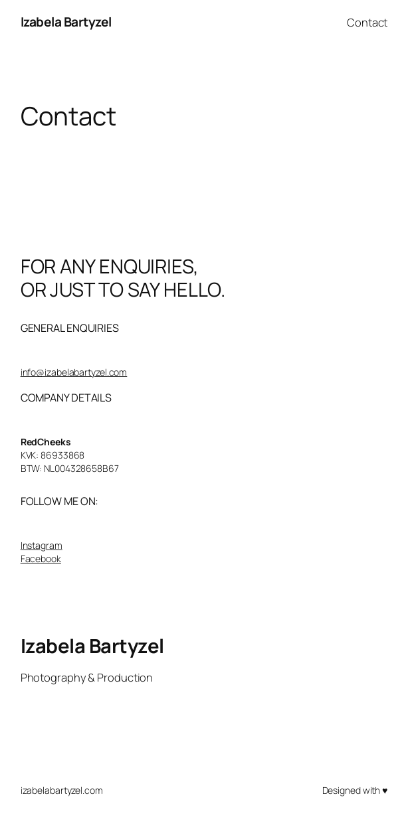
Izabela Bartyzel (66, 22)
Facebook (41, 558)
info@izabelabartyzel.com (74, 372)
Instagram (41, 545)
